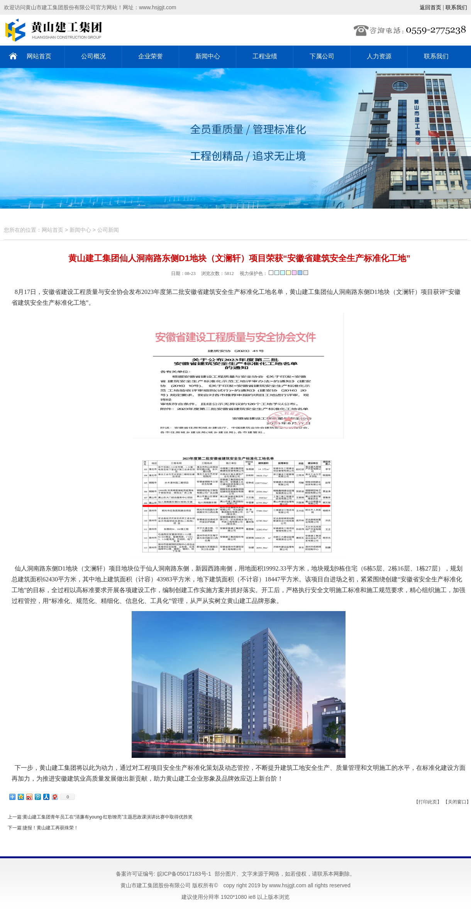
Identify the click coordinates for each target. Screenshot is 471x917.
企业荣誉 (150, 56)
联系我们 (456, 7)
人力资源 (379, 56)
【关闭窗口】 (457, 802)
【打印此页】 (428, 802)
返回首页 (430, 7)
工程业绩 (264, 56)
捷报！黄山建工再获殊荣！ (50, 827)
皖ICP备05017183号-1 (184, 874)
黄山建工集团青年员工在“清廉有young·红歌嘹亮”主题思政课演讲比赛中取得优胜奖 (108, 817)
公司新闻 (108, 230)
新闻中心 (207, 56)
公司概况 (93, 56)
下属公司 (322, 56)
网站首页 (39, 56)
